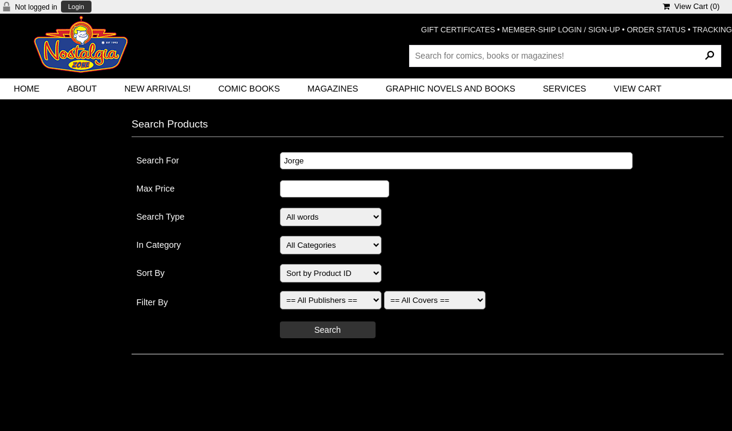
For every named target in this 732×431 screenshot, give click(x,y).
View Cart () (691, 6)
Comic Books (249, 88)
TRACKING (712, 29)
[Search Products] (565, 55)
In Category (158, 245)
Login (76, 7)
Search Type (160, 216)
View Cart (637, 88)
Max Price (155, 188)
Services (565, 88)
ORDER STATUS (656, 29)
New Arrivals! (157, 88)
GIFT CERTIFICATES (458, 29)
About (82, 88)
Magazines (332, 88)
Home (26, 88)
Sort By (150, 273)
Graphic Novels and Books (451, 88)
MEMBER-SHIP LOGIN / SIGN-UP (561, 29)
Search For (157, 160)
